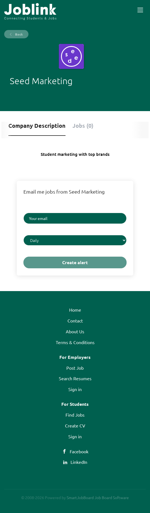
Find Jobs (75, 414)
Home (75, 309)
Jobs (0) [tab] (82, 125)
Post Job (75, 368)
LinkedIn (79, 462)
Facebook (79, 451)
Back (18, 34)
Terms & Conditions (75, 342)
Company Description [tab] (37, 125)
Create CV (75, 425)
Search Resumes (75, 378)
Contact (75, 320)
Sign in (75, 389)
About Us (75, 331)
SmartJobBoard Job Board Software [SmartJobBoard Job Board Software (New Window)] (98, 497)
